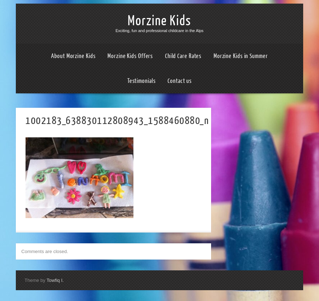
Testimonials (141, 81)
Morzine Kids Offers (130, 56)
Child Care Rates (183, 56)
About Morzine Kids (73, 56)
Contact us (180, 81)
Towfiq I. (55, 280)
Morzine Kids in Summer (241, 56)
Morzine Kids (159, 20)
